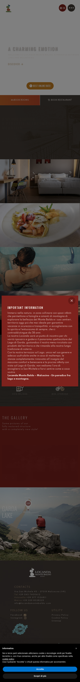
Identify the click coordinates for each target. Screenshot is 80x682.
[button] (76, 648)
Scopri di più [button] (40, 676)
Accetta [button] (40, 669)
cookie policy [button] (8, 659)
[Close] (71, 300)
